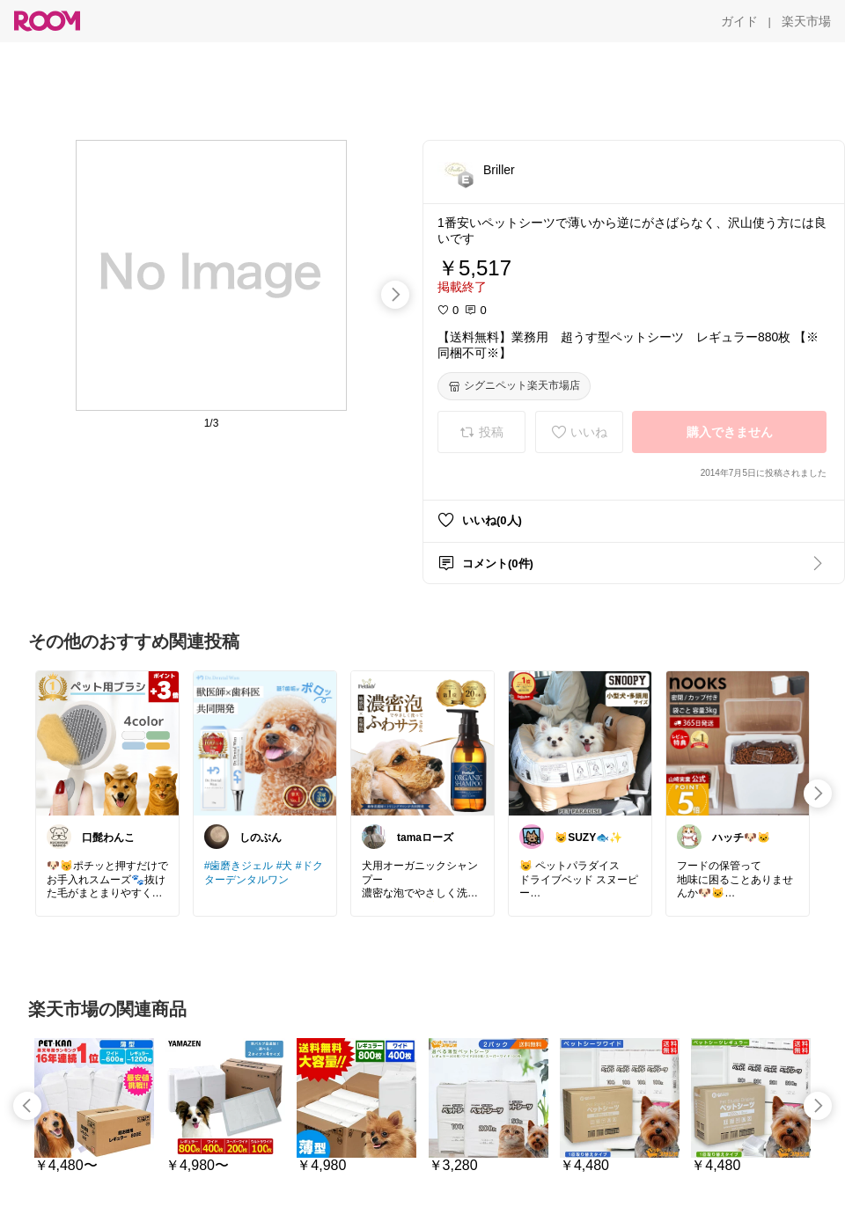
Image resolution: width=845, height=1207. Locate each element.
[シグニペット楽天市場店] (514, 386)
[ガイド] (739, 21)
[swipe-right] (395, 295)
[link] (107, 742)
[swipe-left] (27, 1106)
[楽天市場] (806, 21)
